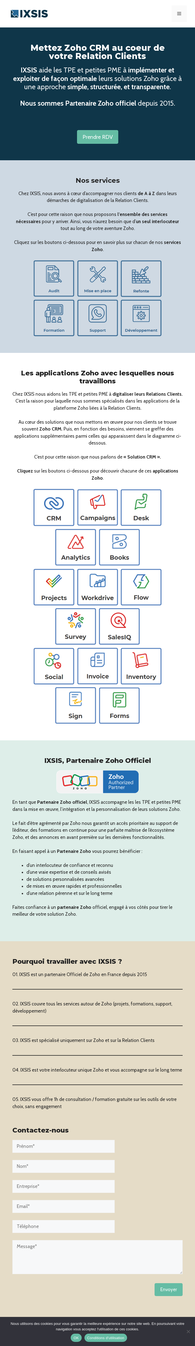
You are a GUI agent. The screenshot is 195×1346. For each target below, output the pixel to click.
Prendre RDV (98, 137)
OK (76, 1338)
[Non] (188, 1331)
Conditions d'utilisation (105, 1338)
